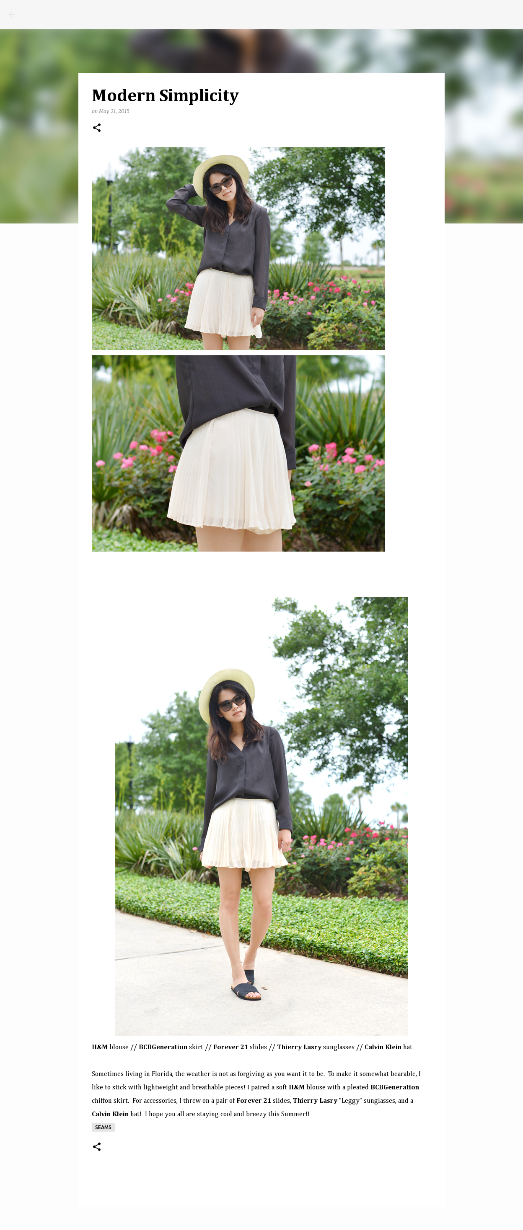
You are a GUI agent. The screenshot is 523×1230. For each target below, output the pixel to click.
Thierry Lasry (299, 1047)
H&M (100, 1047)
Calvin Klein (383, 1047)
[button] (97, 128)
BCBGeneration (394, 1087)
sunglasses (339, 1047)
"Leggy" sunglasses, (343, 1101)
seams (103, 1127)
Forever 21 (230, 1047)
